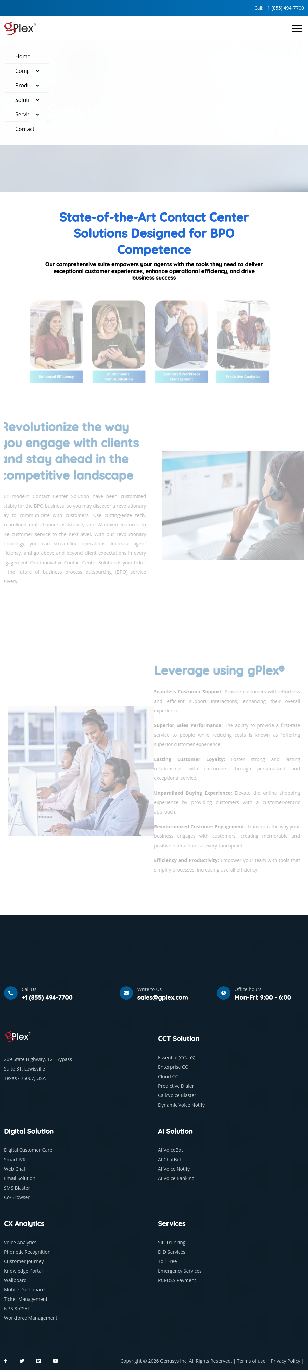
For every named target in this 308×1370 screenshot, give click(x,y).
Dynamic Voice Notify (181, 1105)
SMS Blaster (17, 1188)
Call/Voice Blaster (177, 1095)
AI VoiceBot (170, 1150)
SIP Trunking (171, 1242)
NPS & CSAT (17, 1308)
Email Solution (19, 1178)
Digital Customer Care (28, 1150)
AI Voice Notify (174, 1169)
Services (25, 114)
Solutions (26, 100)
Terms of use (252, 1361)
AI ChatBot (169, 1159)
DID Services (171, 1252)
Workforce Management (30, 1318)
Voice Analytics (20, 1242)
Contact (24, 129)
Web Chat (14, 1169)
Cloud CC (168, 1076)
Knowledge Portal (23, 1270)
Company (27, 71)
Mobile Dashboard (24, 1289)
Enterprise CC (173, 1067)
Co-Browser (17, 1197)
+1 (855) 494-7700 (284, 8)
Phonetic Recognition (27, 1252)
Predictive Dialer (176, 1086)
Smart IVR (15, 1159)
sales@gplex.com (162, 997)
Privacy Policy (286, 1361)
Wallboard (15, 1280)
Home (22, 56)
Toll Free (167, 1261)
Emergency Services (180, 1270)
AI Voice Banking (176, 1178)
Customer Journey (24, 1261)
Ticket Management (25, 1299)
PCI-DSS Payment (177, 1280)
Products (26, 85)
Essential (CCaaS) (176, 1057)
